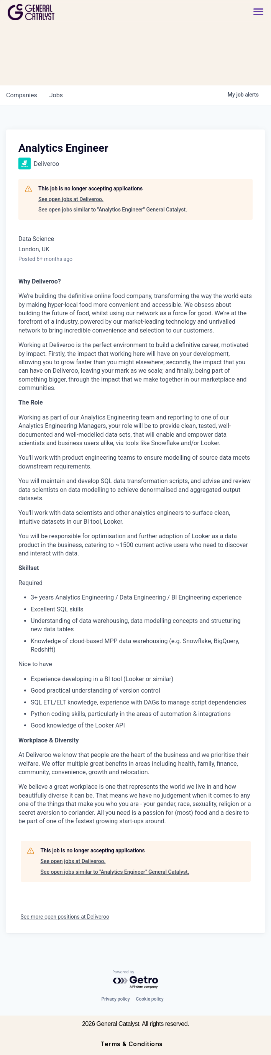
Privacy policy (115, 999)
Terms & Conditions (131, 1044)
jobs (56, 95)
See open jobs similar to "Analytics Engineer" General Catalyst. (112, 209)
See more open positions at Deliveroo (65, 917)
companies (21, 95)
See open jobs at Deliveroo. (70, 199)
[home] (58, 12)
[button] (254, 12)
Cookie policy (150, 999)
